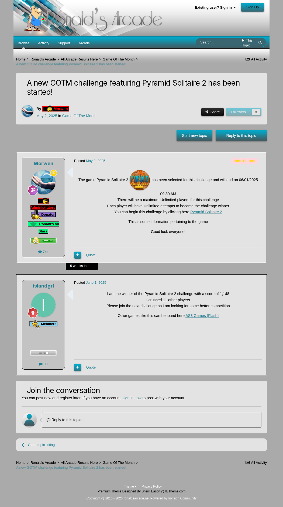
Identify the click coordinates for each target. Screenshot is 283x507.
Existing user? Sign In (215, 7)
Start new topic (194, 135)
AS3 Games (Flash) (202, 315)
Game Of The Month (79, 116)
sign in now (132, 398)
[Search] (219, 42)
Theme (130, 486)
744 (43, 252)
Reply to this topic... (65, 420)
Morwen (43, 163)
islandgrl (43, 286)
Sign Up (252, 7)
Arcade (84, 43)
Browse (23, 45)
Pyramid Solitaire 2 (206, 212)
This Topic (247, 42)
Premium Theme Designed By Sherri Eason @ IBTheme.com (141, 491)
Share (212, 112)
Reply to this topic (241, 135)
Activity (43, 43)
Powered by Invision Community (173, 498)
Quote (91, 255)
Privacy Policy (152, 486)
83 (43, 364)
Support (64, 43)
